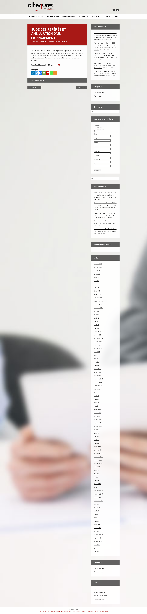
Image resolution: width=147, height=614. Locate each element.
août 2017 (97, 504)
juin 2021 (96, 355)
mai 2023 (96, 281)
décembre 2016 (98, 531)
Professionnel (99, 130)
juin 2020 (96, 396)
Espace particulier (53, 16)
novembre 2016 (98, 534)
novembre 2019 (98, 419)
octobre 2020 (98, 382)
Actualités (106, 16)
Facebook (113, 10)
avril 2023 (96, 284)
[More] (55, 73)
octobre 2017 (98, 497)
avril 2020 (96, 402)
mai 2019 (96, 436)
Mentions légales (104, 611)
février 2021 (97, 369)
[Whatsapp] (51, 73)
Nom (96, 134)
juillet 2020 (97, 392)
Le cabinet (95, 16)
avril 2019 (96, 440)
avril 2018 (96, 477)
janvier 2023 (97, 294)
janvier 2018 (97, 487)
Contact (116, 16)
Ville (95, 164)
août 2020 (97, 389)
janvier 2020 (97, 413)
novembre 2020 (98, 379)
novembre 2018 (98, 457)
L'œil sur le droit (39, 80)
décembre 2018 (98, 453)
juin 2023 (96, 277)
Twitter (117, 10)
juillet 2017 (97, 507)
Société (96, 147)
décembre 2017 (98, 490)
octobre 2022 (98, 304)
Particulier (98, 127)
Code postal (97, 160)
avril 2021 (96, 362)
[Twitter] (36, 73)
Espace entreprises (68, 16)
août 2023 (97, 270)
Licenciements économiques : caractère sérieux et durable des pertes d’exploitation (105, 66)
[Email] (44, 73)
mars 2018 (97, 480)
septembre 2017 (98, 501)
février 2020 (97, 409)
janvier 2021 (97, 372)
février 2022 (97, 331)
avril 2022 (96, 325)
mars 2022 (97, 328)
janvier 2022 (97, 335)
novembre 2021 (98, 342)
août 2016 (97, 545)
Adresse (96, 155)
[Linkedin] (33, 73)
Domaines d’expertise (36, 16)
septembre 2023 (98, 267)
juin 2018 (96, 470)
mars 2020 (97, 406)
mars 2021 (97, 365)
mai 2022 (96, 321)
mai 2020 (96, 399)
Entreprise (98, 132)
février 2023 (97, 291)
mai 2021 (96, 358)
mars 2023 (97, 287)
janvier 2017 (97, 528)
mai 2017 (96, 514)
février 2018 (97, 484)
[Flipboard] (47, 73)
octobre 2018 (98, 460)
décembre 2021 (98, 338)
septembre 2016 (98, 541)
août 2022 (97, 311)
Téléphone (97, 151)
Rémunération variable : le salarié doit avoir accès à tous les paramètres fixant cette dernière (105, 73)
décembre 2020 (98, 375)
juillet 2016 (97, 548)
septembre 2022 (98, 308)
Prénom (96, 138)
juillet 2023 (97, 274)
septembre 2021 (98, 348)
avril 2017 (96, 517)
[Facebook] (40, 73)
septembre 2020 (98, 386)
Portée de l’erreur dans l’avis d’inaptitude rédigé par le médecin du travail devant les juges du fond (105, 55)
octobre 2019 (98, 423)
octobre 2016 (98, 538)
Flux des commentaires (101, 596)
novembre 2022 (98, 301)
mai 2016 (96, 551)
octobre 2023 (98, 264)
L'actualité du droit (99, 92)
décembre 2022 (98, 298)
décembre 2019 (98, 416)
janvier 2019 (97, 450)
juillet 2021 (97, 352)
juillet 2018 (97, 467)
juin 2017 (96, 511)
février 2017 (97, 524)
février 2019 (97, 446)
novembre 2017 (98, 494)
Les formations (83, 16)
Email (96, 142)
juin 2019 (96, 433)
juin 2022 (96, 318)
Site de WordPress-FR (100, 599)
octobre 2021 (98, 345)
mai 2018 (96, 474)
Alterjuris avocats (59, 41)
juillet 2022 (97, 314)
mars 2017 (97, 521)
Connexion (97, 589)
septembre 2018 (98, 463)
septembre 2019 (98, 426)
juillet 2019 (97, 430)
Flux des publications (100, 592)
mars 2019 (97, 443)
